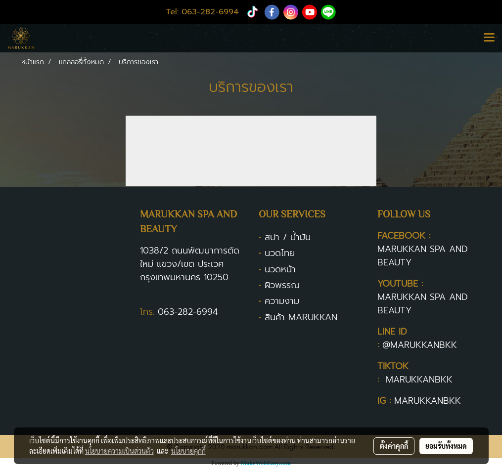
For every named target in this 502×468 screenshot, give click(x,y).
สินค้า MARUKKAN (301, 317)
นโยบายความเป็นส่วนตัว (119, 450)
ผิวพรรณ (282, 285)
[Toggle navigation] (489, 38)
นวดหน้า (280, 269)
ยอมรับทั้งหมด (446, 445)
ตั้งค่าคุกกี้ (394, 445)
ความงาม (282, 301)
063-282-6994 (188, 312)
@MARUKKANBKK (419, 345)
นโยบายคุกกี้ (188, 450)
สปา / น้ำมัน (288, 237)
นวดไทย (280, 253)
